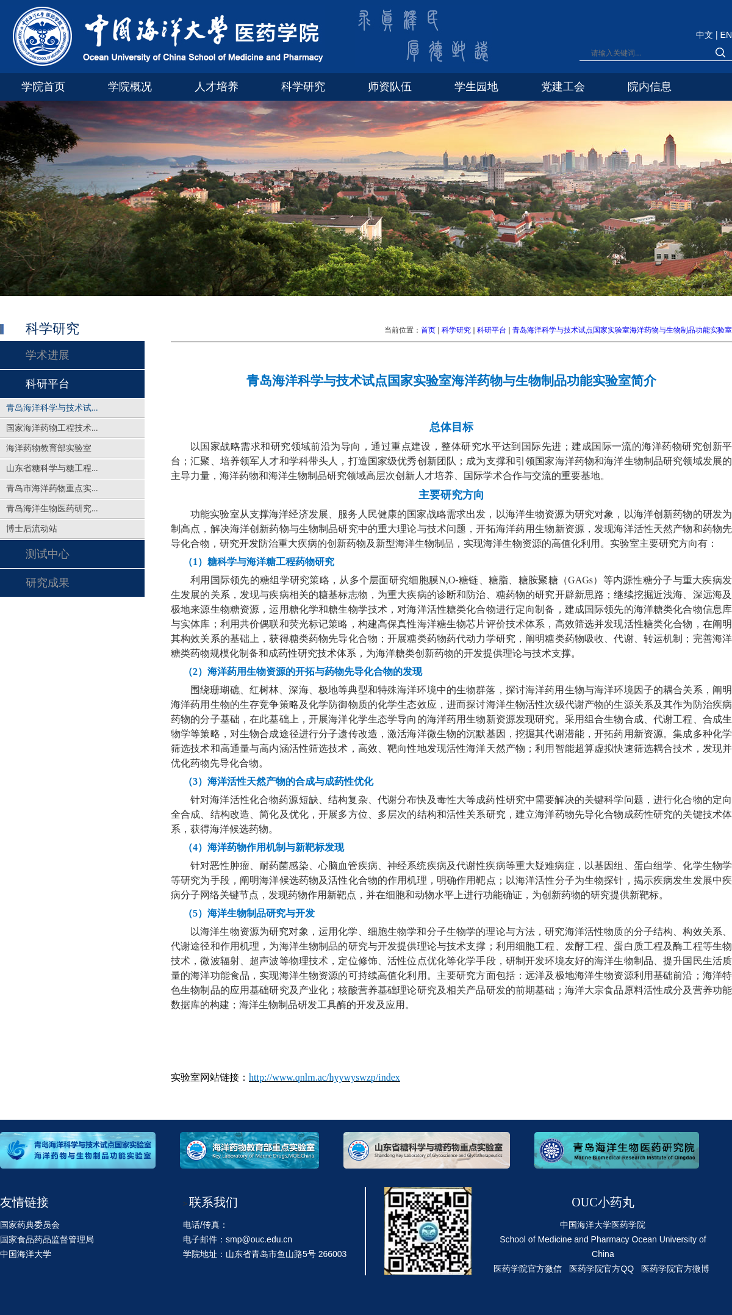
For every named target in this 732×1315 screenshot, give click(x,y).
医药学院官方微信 (527, 1269)
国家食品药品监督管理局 (47, 1239)
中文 (706, 35)
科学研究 (456, 330)
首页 (428, 330)
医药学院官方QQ (601, 1269)
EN (726, 35)
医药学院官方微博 (675, 1269)
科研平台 (491, 330)
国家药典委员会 (30, 1225)
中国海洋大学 (25, 1254)
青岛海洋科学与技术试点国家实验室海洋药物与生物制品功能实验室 (622, 330)
